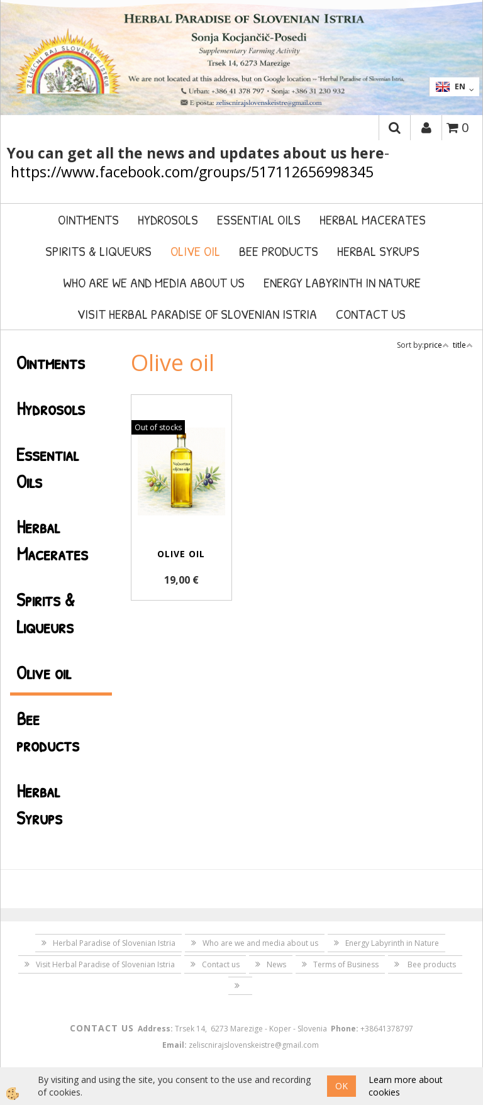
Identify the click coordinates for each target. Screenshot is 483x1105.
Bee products (278, 251)
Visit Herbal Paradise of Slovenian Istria (197, 313)
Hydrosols (168, 219)
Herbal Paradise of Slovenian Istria (114, 943)
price (436, 345)
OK (341, 1086)
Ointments (88, 219)
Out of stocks (158, 427)
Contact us (371, 313)
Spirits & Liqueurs (98, 251)
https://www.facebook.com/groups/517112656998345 (192, 172)
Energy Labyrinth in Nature (342, 282)
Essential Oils (259, 219)
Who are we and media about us (154, 282)
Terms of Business (346, 964)
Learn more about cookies (406, 1086)
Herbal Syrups (378, 251)
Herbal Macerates (372, 219)
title (463, 345)
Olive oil (195, 251)
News (276, 964)
